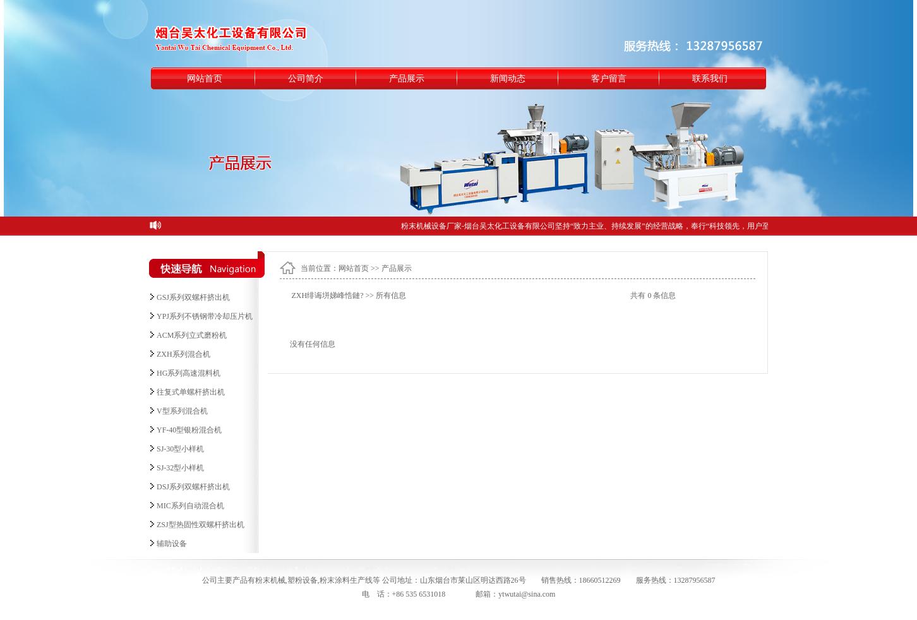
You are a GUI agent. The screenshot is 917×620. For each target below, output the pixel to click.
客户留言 (608, 78)
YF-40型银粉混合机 (189, 430)
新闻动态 (507, 78)
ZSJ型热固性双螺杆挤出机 (200, 524)
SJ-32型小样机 (180, 467)
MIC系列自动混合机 (190, 505)
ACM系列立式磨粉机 (192, 335)
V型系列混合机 (182, 411)
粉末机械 (270, 580)
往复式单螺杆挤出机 (191, 392)
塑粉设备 (302, 580)
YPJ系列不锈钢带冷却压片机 (205, 316)
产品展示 (406, 78)
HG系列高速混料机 (188, 373)
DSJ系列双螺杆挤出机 (193, 486)
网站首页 (204, 78)
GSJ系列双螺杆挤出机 (193, 297)
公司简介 (305, 78)
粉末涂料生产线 (346, 580)
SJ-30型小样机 (180, 448)
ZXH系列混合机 (183, 354)
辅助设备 (172, 543)
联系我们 (710, 78)
